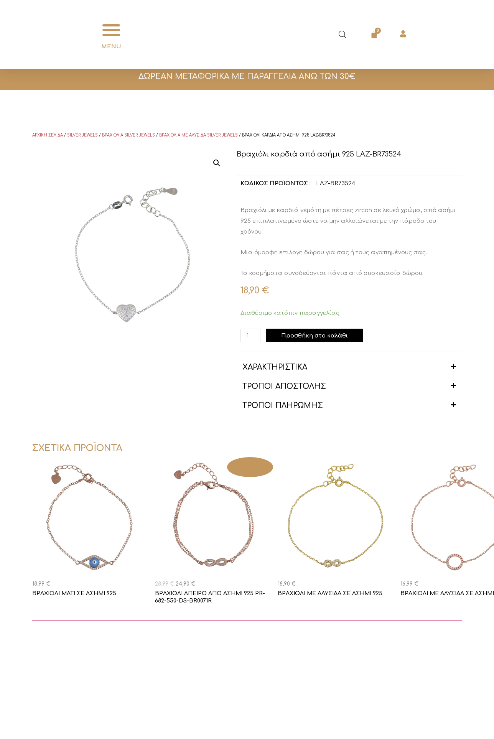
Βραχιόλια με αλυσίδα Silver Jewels (198, 135)
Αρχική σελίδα (47, 135)
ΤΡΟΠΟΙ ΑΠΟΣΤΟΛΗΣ (284, 386)
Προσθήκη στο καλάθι (315, 335)
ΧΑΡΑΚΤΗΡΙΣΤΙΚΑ (274, 367)
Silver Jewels (82, 135)
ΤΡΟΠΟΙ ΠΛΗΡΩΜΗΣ (282, 406)
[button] (111, 30)
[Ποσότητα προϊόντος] (250, 335)
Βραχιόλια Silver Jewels (128, 135)
